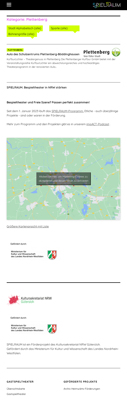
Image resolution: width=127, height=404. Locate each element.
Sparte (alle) (59, 28)
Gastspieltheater (16, 394)
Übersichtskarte (16, 388)
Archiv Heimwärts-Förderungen (82, 388)
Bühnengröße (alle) (21, 34)
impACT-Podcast (97, 124)
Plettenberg (15, 50)
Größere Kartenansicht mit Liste (28, 226)
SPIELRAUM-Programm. (68, 111)
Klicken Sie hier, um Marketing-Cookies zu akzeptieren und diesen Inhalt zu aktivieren (63, 178)
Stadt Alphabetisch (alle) (24, 28)
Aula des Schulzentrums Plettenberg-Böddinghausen (43, 54)
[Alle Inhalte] (10, 4)
